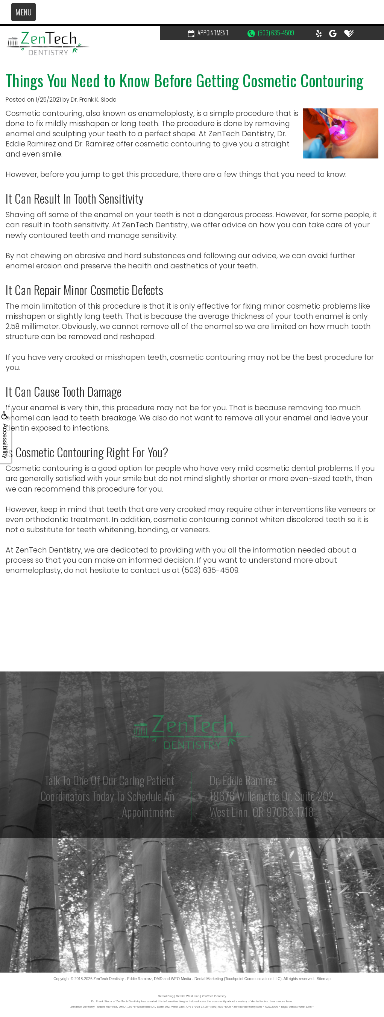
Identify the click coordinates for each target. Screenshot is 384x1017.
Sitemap (324, 979)
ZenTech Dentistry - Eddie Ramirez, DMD (128, 979)
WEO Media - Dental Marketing (197, 979)
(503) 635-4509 (270, 32)
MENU (23, 12)
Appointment (208, 32)
